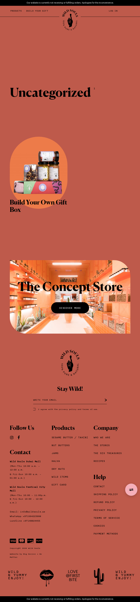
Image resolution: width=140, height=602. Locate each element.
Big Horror (29, 554)
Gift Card (59, 484)
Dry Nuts (58, 468)
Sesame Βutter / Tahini (70, 437)
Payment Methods (106, 533)
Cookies (99, 525)
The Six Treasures (108, 453)
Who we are (102, 437)
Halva (56, 461)
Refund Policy (104, 502)
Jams (55, 453)
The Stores (102, 445)
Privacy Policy (105, 510)
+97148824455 (31, 520)
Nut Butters (61, 445)
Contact (99, 486)
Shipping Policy (106, 494)
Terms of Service (107, 517)
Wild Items (60, 476)
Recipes (99, 461)
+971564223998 (32, 516)
